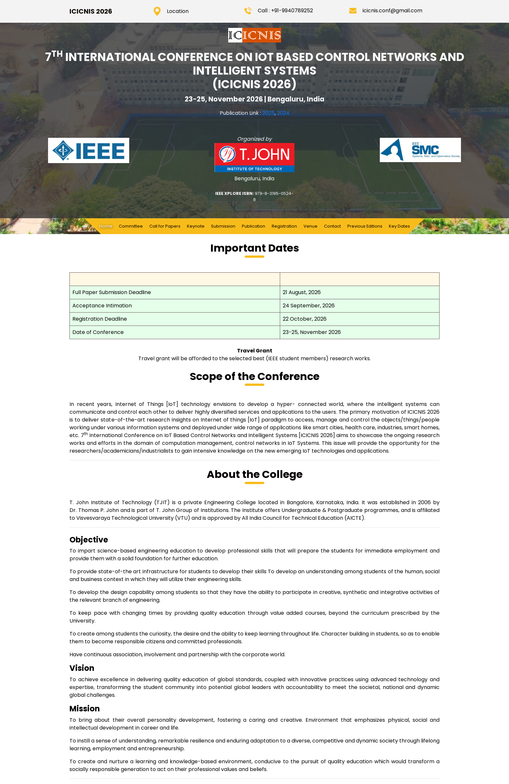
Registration (284, 226)
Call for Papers (164, 226)
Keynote (196, 226)
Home (107, 226)
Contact (332, 226)
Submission (223, 226)
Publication (253, 226)
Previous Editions (364, 226)
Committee (131, 226)
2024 (283, 113)
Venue (310, 226)
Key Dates (399, 226)
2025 (268, 113)
